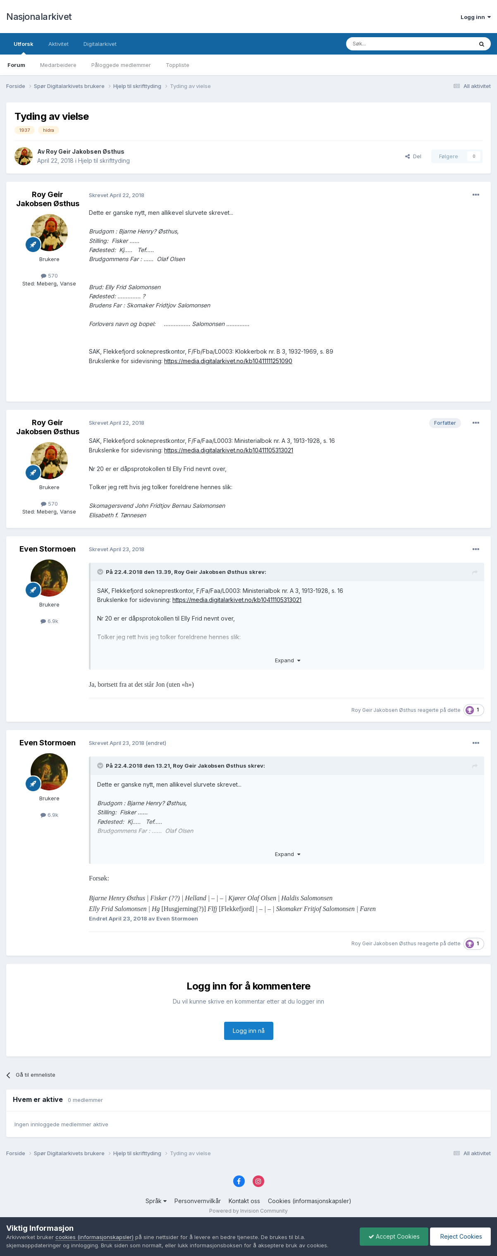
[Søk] (387, 43)
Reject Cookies (460, 1236)
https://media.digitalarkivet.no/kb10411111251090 (228, 360)
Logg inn (476, 17)
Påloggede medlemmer (121, 65)
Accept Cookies (394, 1236)
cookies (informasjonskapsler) (94, 1237)
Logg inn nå (249, 1030)
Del (413, 156)
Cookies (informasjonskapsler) (309, 1200)
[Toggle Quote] (101, 572)
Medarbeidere (58, 65)
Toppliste (177, 65)
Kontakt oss (244, 1200)
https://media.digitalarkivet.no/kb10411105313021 (228, 450)
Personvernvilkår (197, 1200)
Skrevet (116, 195)
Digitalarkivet (100, 43)
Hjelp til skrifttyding (104, 160)
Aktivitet (58, 43)
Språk (156, 1200)
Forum (16, 65)
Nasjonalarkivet (39, 16)
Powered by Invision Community (248, 1211)
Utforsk (23, 47)
